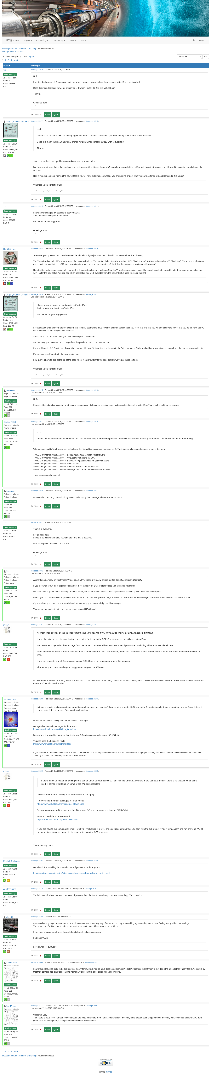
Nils (7, 571)
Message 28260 (37, 771)
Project (27, 40)
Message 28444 (37, 1006)
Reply (47, 115)
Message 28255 (37, 699)
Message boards (9, 48)
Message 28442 (92, 1006)
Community (59, 40)
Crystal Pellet (10, 422)
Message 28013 (37, 249)
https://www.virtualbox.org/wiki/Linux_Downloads (55, 729)
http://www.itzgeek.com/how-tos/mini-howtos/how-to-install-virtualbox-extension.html (71, 873)
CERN (109, 1072)
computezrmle (10, 699)
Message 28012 (37, 206)
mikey (6, 625)
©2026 (105, 1072)
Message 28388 (37, 917)
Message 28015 (37, 390)
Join (193, 40)
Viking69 (9, 917)
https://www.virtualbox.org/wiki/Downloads (52, 744)
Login (201, 40)
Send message (10, 75)
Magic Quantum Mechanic (18, 121)
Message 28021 (37, 522)
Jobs (72, 40)
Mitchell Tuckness (11, 861)
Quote (55, 115)
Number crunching (27, 48)
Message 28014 (37, 294)
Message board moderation (12, 52)
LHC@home (12, 40)
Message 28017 (37, 422)
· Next (15, 60)
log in (31, 56)
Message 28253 (37, 625)
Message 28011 (37, 121)
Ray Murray (11, 962)
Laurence (10, 390)
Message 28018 (37, 491)
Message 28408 (37, 962)
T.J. (5, 70)
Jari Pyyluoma (9, 889)
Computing (42, 40)
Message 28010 (37, 70)
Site (83, 40)
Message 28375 (37, 889)
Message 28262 (37, 861)
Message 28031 (37, 571)
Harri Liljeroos (9, 249)
